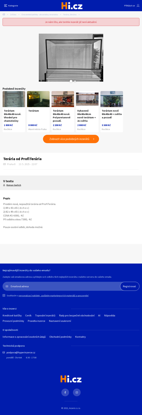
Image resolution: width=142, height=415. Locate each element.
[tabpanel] (71, 58)
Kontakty (80, 336)
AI (99, 315)
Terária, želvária (69, 14)
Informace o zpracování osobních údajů (24, 336)
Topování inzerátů (45, 315)
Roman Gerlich (13, 185)
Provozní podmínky (13, 320)
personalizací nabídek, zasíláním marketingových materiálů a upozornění (53, 295)
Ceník (28, 315)
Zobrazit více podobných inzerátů (69, 139)
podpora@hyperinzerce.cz (20, 352)
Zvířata (13, 14)
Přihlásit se (129, 5)
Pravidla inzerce (36, 320)
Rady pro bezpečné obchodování (77, 315)
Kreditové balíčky (12, 315)
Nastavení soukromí (60, 320)
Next (75, 81)
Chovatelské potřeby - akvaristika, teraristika (39, 14)
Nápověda (109, 315)
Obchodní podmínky (60, 336)
